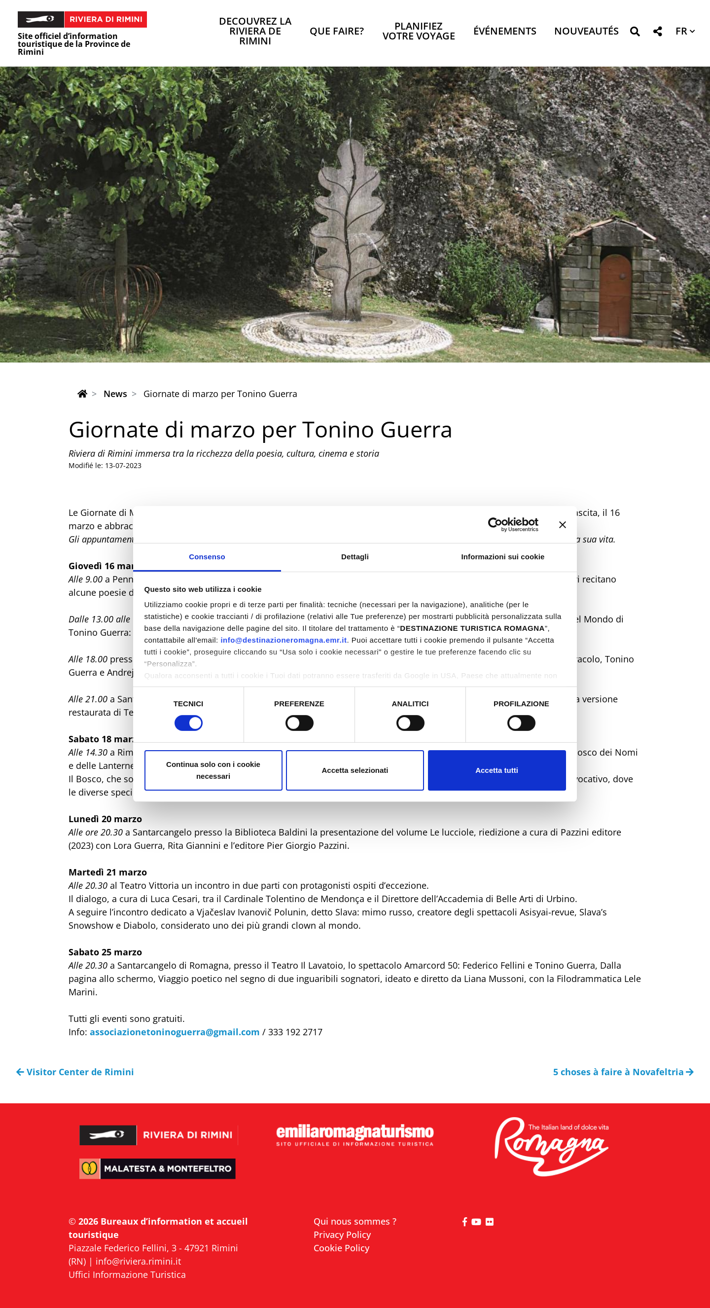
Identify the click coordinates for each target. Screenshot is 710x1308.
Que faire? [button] (337, 31)
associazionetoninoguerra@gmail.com (175, 1032)
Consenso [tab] (207, 556)
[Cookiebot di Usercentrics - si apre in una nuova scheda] (495, 524)
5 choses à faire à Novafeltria (623, 1072)
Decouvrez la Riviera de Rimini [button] (255, 31)
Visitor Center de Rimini (75, 1072)
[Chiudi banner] (562, 524)
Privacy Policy (342, 1234)
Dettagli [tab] (355, 556)
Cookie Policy (341, 1248)
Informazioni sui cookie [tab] (503, 556)
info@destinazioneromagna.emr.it (283, 640)
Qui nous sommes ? (355, 1221)
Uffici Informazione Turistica (127, 1274)
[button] (635, 33)
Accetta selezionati (354, 770)
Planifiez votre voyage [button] (419, 31)
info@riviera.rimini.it (138, 1261)
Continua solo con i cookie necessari (213, 770)
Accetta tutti (496, 770)
